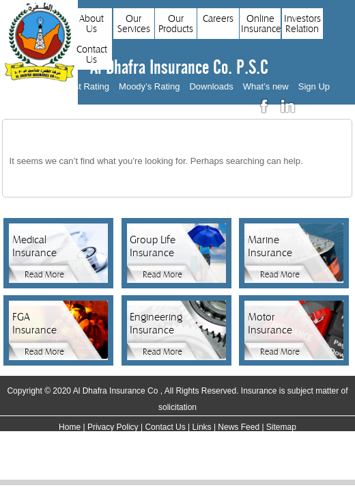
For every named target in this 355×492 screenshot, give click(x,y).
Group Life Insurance (152, 246)
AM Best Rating (78, 86)
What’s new (266, 86)
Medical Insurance (34, 246)
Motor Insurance (270, 324)
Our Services (133, 24)
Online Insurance (261, 24)
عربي (316, 106)
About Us (91, 24)
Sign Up (314, 86)
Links (202, 427)
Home (70, 427)
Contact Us (91, 54)
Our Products (175, 24)
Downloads (211, 86)
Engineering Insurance (154, 324)
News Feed (238, 427)
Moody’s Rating (149, 86)
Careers (218, 19)
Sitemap (281, 427)
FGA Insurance (34, 324)
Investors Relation (302, 24)
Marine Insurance (270, 246)
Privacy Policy (113, 427)
